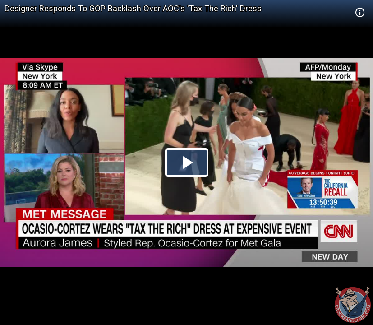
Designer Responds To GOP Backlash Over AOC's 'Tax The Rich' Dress (133, 8)
